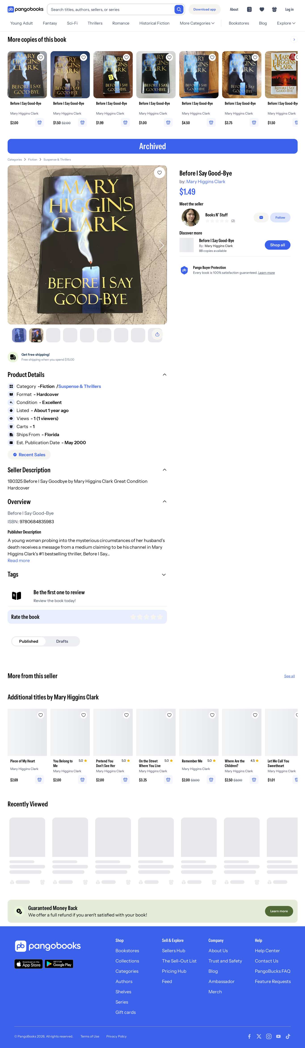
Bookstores (239, 23)
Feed (167, 981)
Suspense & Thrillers (57, 159)
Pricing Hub (174, 971)
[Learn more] (279, 911)
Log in (289, 9)
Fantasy (50, 23)
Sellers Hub (173, 950)
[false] (261, 217)
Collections (127, 961)
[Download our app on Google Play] (59, 964)
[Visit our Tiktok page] (288, 1036)
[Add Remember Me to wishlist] (212, 715)
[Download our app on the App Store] (28, 964)
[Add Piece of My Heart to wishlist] (40, 715)
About (234, 9)
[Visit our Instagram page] (268, 1036)
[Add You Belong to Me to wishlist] (83, 715)
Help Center (267, 950)
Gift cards (126, 1012)
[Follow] (280, 217)
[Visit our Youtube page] (278, 1036)
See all (289, 676)
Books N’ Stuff (216, 215)
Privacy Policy (116, 1036)
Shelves (123, 991)
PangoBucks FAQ (272, 971)
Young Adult (21, 23)
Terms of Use (89, 1036)
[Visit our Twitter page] (259, 1036)
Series (122, 1002)
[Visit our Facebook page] (249, 1036)
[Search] (179, 9)
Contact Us (266, 961)
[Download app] (205, 9)
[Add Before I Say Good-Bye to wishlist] (159, 172)
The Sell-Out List (179, 961)
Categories (15, 159)
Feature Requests (273, 981)
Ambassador (221, 981)
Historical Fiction (154, 23)
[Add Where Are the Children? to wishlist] (255, 715)
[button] (87, 375)
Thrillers (95, 23)
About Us (218, 950)
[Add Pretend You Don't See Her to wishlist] (126, 715)
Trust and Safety (225, 961)
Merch (215, 991)
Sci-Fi (72, 23)
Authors (124, 981)
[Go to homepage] (25, 9)
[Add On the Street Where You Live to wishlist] (169, 715)
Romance (120, 23)
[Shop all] (277, 245)
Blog (263, 23)
